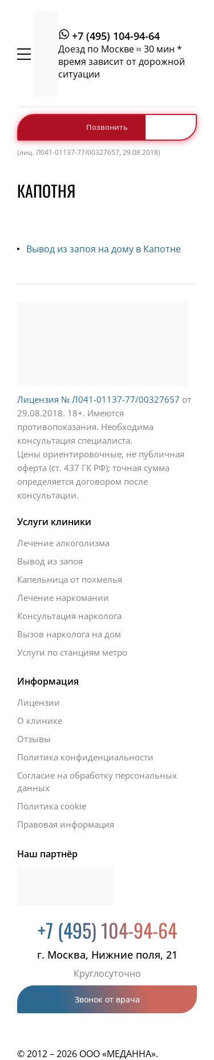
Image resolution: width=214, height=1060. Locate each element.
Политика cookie (51, 806)
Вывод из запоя (50, 561)
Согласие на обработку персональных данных (97, 781)
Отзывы (34, 738)
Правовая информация (65, 824)
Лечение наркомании (63, 597)
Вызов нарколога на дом (69, 634)
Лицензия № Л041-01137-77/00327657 (98, 399)
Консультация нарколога (69, 615)
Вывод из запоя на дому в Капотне (103, 249)
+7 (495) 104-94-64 (116, 36)
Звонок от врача (107, 999)
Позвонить (107, 127)
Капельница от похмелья (69, 579)
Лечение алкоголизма (63, 543)
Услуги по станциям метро (72, 652)
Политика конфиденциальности (85, 757)
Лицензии (38, 702)
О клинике (39, 720)
